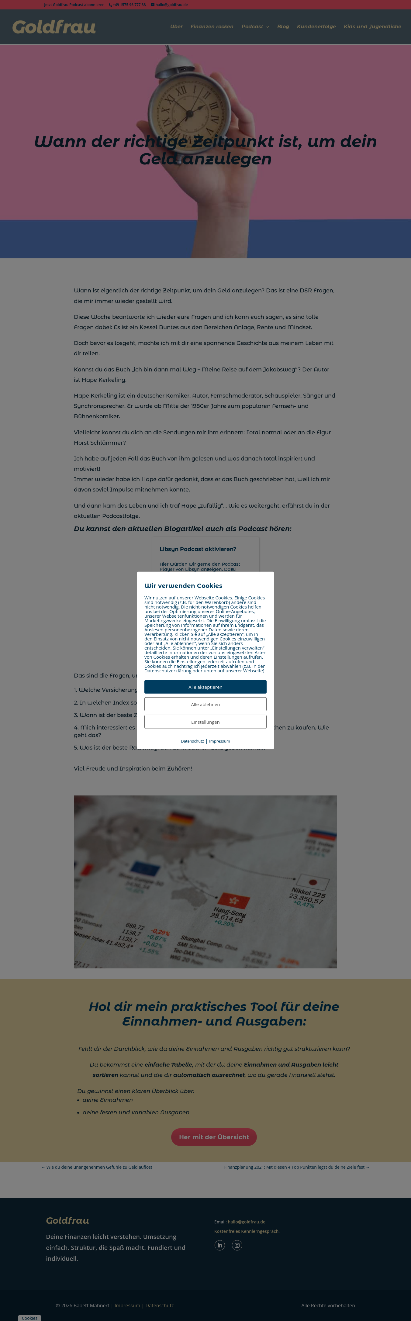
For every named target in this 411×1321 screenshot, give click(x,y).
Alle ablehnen (205, 704)
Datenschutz (192, 741)
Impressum (219, 741)
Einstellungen (205, 722)
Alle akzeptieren (205, 687)
